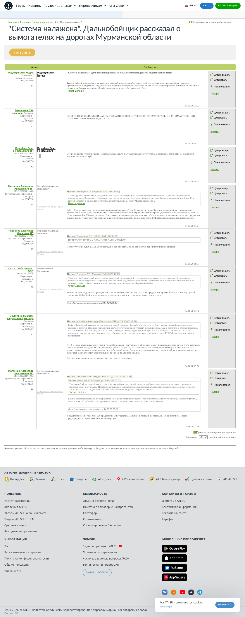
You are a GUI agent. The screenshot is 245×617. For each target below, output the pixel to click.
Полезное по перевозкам (100, 552)
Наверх (214, 93)
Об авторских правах (133, 610)
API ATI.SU (227, 479)
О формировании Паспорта (102, 525)
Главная (12, 22)
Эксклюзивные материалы (22, 552)
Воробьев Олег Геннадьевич (46, 149)
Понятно (225, 604)
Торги (57, 479)
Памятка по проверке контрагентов (108, 507)
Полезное (12, 493)
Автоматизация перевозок (27, 472)
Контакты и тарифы (179, 493)
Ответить (23, 52)
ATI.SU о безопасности (98, 500)
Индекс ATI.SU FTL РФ (19, 519)
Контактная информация (179, 507)
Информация (15, 539)
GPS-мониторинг (131, 479)
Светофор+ (91, 513)
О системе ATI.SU (173, 500)
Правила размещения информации (211, 22)
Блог (7, 546)
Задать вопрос (97, 572)
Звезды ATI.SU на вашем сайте (25, 513)
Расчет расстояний (17, 500)
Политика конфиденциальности (26, 558)
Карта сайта (12, 570)
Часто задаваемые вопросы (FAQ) (106, 558)
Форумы (24, 22)
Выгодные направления (20, 531)
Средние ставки (15, 525)
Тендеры (78, 479)
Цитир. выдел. (222, 74)
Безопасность (95, 493)
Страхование (92, 519)
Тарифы (167, 519)
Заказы (37, 479)
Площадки (14, 479)
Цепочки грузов (198, 479)
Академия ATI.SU (15, 507)
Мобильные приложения (183, 539)
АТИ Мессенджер (165, 479)
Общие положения (17, 564)
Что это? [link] (166, 606)
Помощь (90, 539)
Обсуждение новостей (43, 22)
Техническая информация (101, 564)
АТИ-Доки (101, 479)
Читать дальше (75, 90)
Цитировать (220, 79)
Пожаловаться (222, 86)
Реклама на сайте (174, 513)
